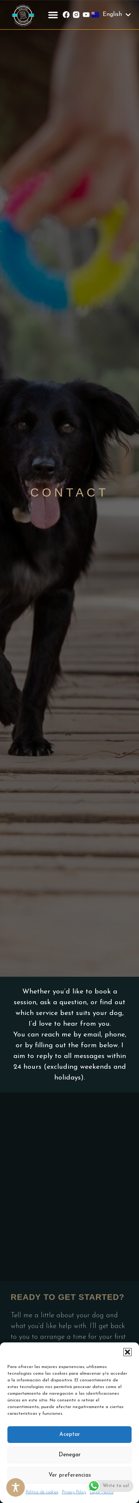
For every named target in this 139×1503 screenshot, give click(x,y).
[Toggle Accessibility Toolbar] (16, 1487)
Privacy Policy (74, 1492)
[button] (127, 1352)
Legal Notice (101, 1492)
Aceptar (69, 1434)
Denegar (70, 1455)
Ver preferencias (70, 1475)
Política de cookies (42, 1492)
